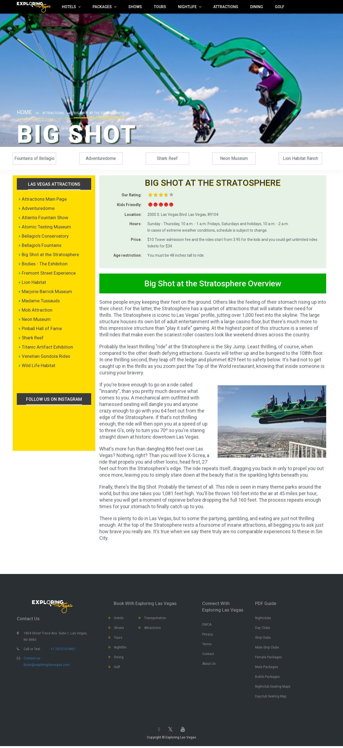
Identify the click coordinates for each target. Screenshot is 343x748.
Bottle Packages (267, 678)
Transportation (155, 619)
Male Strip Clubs (267, 648)
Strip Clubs (263, 639)
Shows (119, 629)
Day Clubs (262, 629)
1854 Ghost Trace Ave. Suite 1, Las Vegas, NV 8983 (55, 637)
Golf (117, 668)
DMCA (206, 626)
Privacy (207, 635)
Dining (118, 658)
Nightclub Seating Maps (272, 688)
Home (25, 112)
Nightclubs (263, 619)
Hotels (119, 619)
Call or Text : (33, 650)
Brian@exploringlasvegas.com (47, 666)
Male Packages (266, 668)
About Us (209, 665)
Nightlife (120, 648)
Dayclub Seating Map (270, 697)
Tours (118, 639)
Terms (207, 645)
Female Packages (268, 658)
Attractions (53, 113)
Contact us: (32, 659)
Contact (208, 655)
